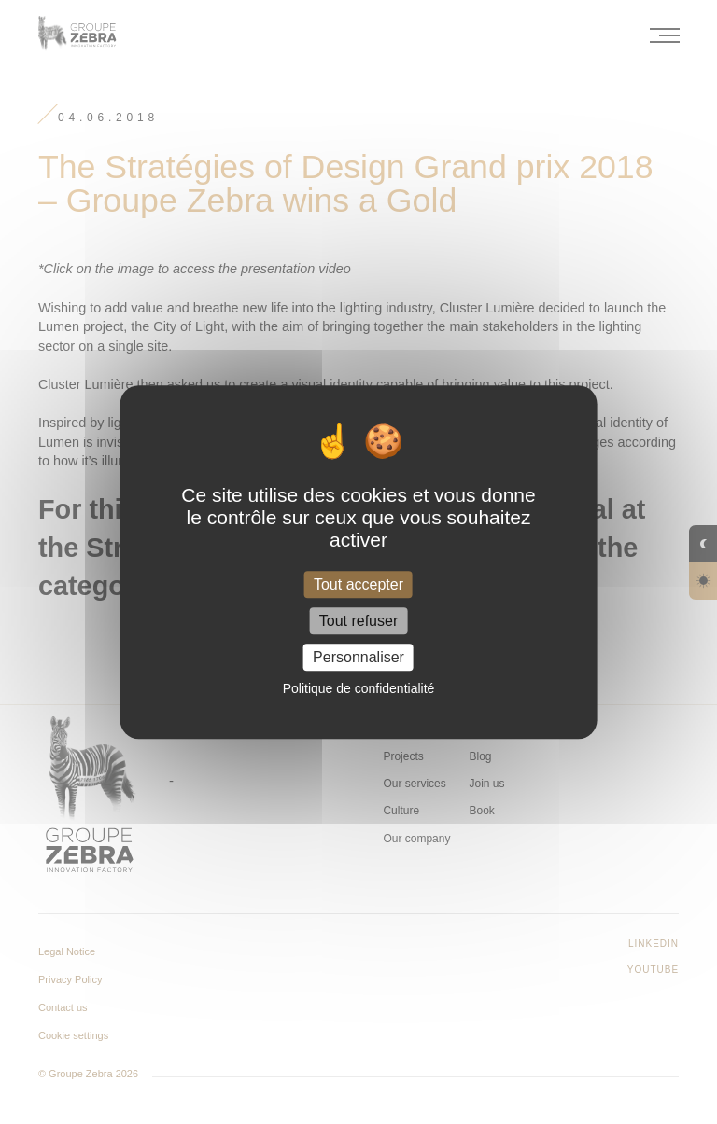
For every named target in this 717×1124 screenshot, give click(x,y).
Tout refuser (358, 621)
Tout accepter (358, 584)
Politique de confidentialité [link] (359, 688)
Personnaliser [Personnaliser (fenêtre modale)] (358, 657)
